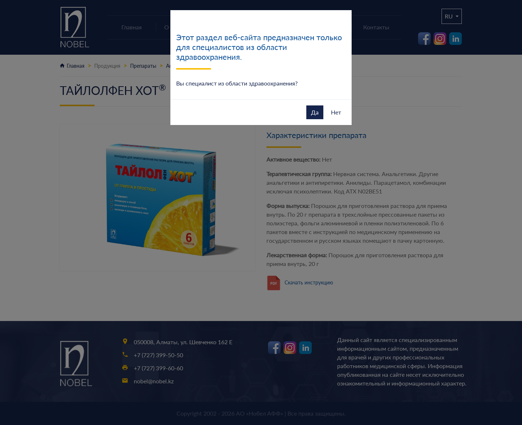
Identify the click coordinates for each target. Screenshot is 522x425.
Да (315, 112)
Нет (336, 112)
